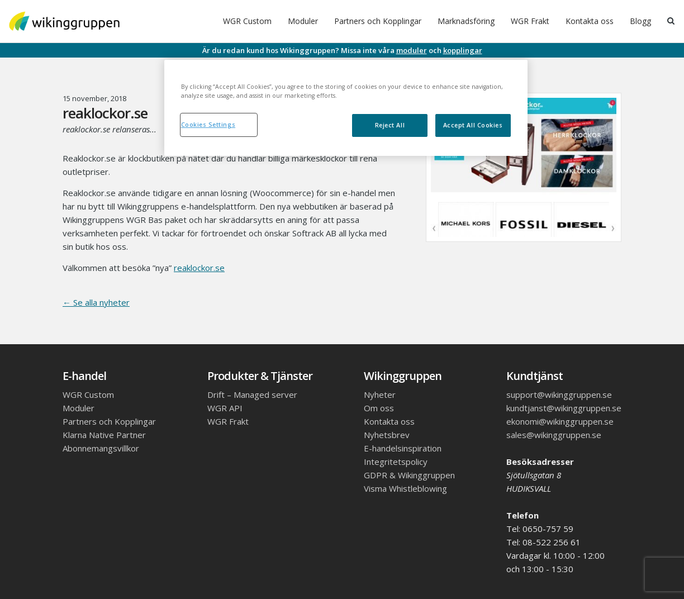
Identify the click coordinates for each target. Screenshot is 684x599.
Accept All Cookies (473, 125)
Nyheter (380, 394)
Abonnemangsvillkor (101, 448)
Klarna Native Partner (104, 434)
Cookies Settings (208, 125)
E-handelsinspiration (402, 448)
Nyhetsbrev (387, 434)
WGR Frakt (530, 21)
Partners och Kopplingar (377, 21)
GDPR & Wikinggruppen (409, 475)
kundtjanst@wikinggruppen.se (563, 407)
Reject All (390, 125)
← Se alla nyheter (96, 302)
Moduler (303, 21)
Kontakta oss (590, 21)
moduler (411, 50)
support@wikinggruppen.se (559, 394)
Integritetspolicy (396, 461)
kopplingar (462, 50)
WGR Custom (247, 21)
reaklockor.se (199, 267)
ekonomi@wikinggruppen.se (560, 421)
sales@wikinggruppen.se (553, 434)
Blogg (640, 21)
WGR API (225, 407)
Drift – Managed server (252, 394)
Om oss (379, 407)
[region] (346, 108)
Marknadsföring (466, 21)
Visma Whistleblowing (405, 488)
